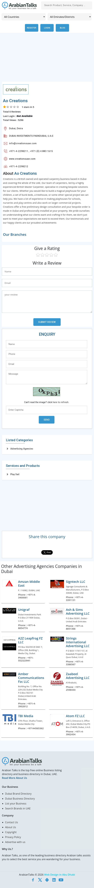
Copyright (11, 832)
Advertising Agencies (21, 448)
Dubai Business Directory (20, 798)
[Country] (23, 16)
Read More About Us (14, 778)
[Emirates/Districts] (69, 16)
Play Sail (14, 474)
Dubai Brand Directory (18, 793)
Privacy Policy (13, 837)
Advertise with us (15, 842)
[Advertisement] (47, 59)
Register (31, 28)
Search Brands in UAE (18, 808)
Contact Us (11, 822)
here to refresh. (61, 402)
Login (47, 28)
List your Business (15, 803)
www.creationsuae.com (22, 158)
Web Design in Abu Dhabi (59, 874)
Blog (62, 28)
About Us (10, 827)
